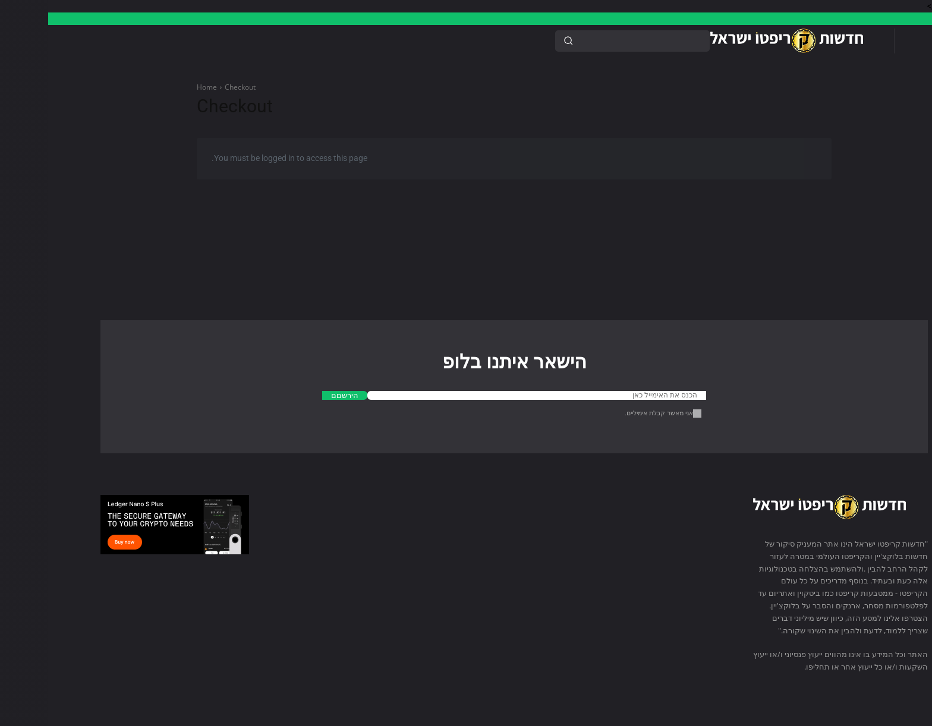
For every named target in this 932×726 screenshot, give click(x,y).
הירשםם (296, 395)
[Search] (520, 41)
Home (159, 87)
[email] (488, 395)
